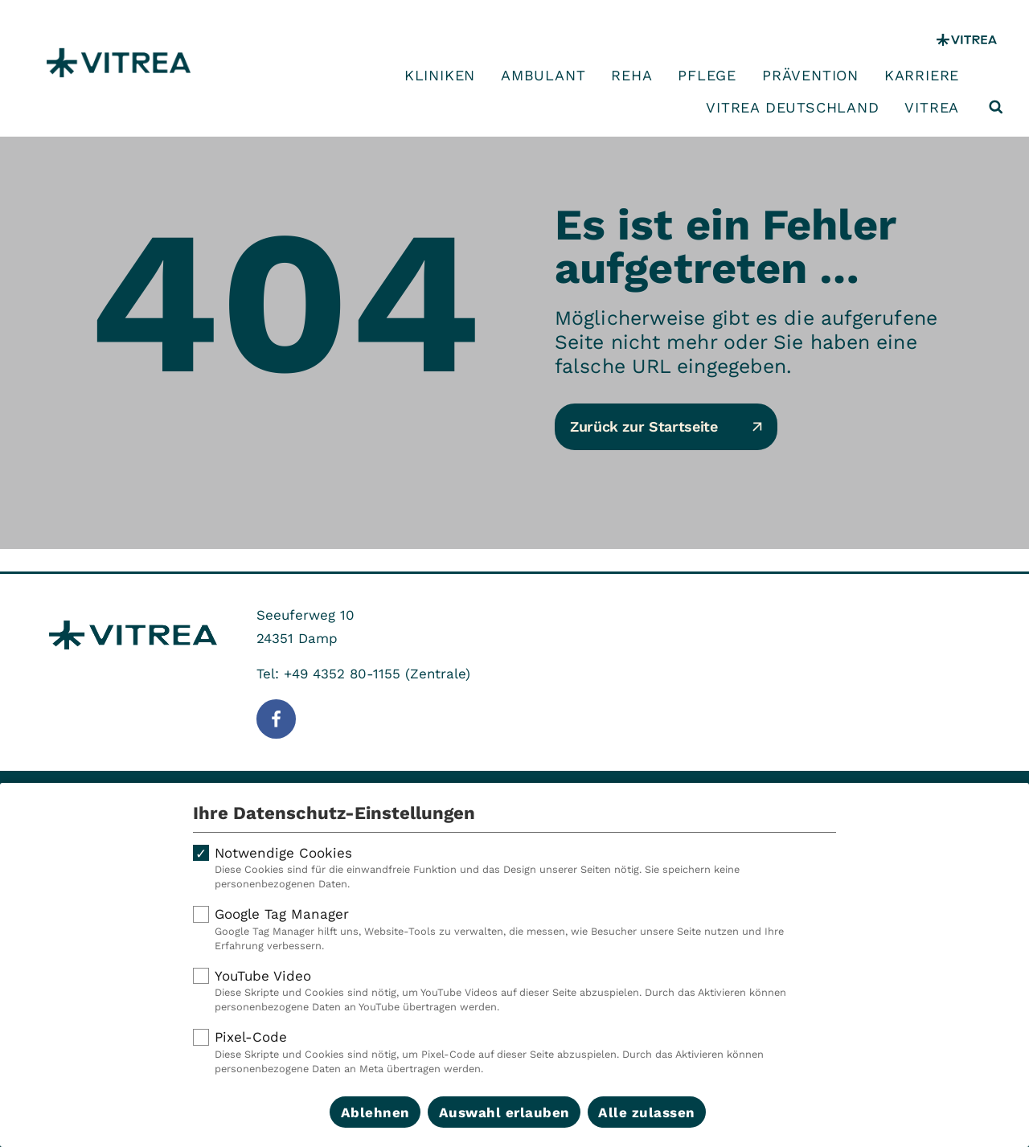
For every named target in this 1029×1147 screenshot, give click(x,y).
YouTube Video (514, 991)
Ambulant (543, 76)
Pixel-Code (514, 1052)
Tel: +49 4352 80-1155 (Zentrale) (363, 674)
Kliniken (439, 76)
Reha (631, 76)
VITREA (931, 108)
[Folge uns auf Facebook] (276, 719)
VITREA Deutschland (792, 108)
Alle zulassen (646, 1112)
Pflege (707, 76)
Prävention (810, 76)
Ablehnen (375, 1112)
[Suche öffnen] (996, 107)
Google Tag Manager (514, 929)
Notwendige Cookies (514, 868)
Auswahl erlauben (504, 1112)
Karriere (921, 76)
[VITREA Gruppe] (967, 40)
